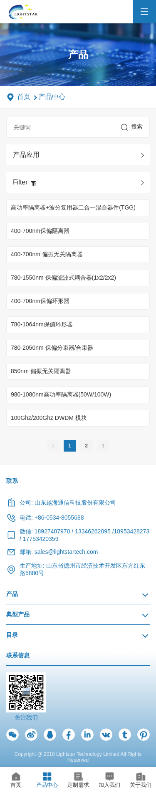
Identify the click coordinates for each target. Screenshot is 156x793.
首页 (23, 96)
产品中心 (52, 96)
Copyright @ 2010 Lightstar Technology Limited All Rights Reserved (78, 757)
